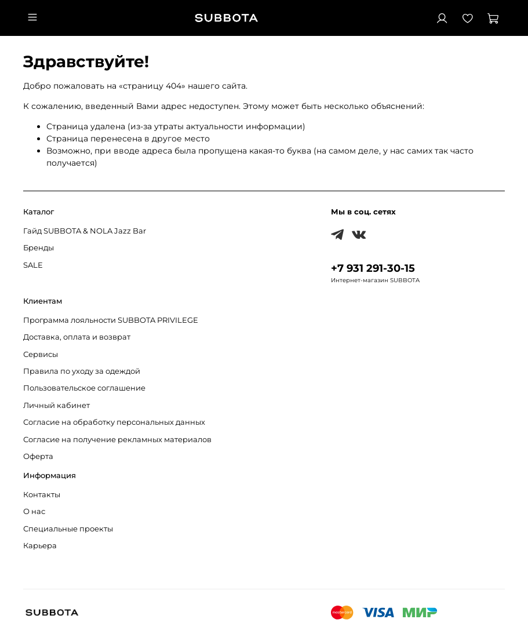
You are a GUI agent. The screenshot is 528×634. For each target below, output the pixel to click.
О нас (34, 511)
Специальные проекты (68, 528)
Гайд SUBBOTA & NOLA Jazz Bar (84, 231)
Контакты (41, 494)
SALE (33, 265)
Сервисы (40, 354)
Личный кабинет (56, 405)
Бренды (38, 247)
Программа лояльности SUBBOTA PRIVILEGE (110, 320)
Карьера (40, 545)
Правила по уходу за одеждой (81, 371)
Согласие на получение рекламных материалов (117, 439)
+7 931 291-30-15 (373, 268)
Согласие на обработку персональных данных (114, 422)
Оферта (38, 456)
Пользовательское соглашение (84, 388)
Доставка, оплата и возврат (76, 337)
